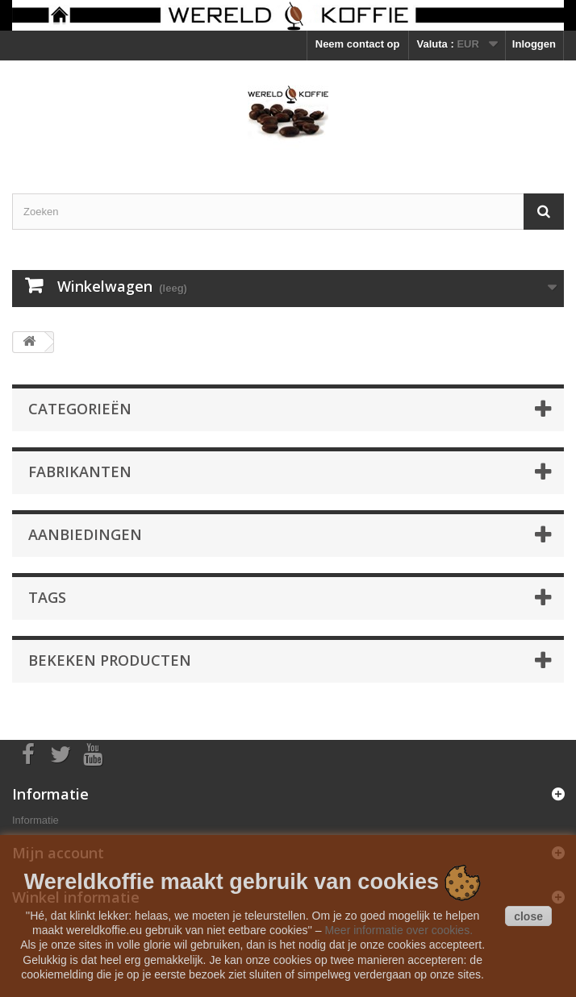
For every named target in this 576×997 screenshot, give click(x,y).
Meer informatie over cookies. (398, 930)
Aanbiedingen (85, 534)
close (528, 916)
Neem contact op (357, 44)
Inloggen (534, 44)
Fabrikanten (79, 471)
